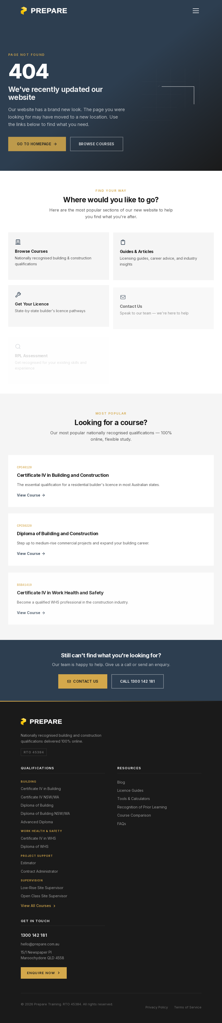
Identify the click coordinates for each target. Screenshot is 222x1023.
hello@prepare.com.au (40, 944)
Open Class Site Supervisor (44, 896)
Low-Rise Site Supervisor (42, 887)
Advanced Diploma (37, 822)
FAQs (121, 823)
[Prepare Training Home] (44, 11)
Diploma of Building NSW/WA (45, 813)
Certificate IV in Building (41, 788)
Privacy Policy (157, 1007)
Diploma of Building (37, 805)
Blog (121, 782)
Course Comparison (134, 815)
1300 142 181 (34, 935)
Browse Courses (96, 148)
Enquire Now (44, 973)
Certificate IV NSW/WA (40, 797)
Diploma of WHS (35, 846)
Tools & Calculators (133, 798)
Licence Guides (130, 790)
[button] (195, 10)
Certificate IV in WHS (38, 838)
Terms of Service (187, 1007)
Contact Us (83, 684)
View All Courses (38, 905)
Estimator (28, 863)
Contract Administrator (39, 871)
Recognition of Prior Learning (142, 807)
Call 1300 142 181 (137, 684)
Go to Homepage (37, 148)
